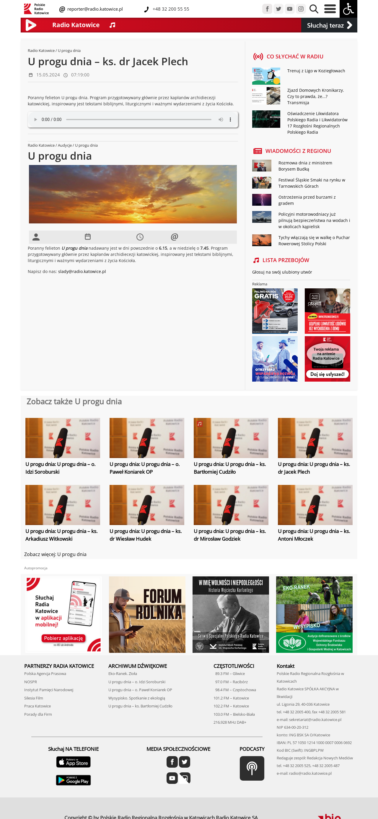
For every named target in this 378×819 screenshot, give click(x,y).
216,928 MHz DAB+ (230, 722)
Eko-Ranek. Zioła (122, 673)
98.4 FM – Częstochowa (235, 689)
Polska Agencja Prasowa (45, 673)
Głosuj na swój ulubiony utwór (282, 272)
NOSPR (30, 681)
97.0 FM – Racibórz (231, 681)
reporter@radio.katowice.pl (94, 9)
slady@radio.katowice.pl (82, 271)
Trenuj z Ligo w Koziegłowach (316, 70)
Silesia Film (33, 698)
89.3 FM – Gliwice (229, 673)
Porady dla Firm (38, 714)
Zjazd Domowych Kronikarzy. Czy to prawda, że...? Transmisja (315, 96)
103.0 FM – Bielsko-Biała (234, 714)
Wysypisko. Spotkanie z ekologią (136, 698)
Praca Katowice (37, 706)
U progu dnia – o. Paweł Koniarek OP (140, 689)
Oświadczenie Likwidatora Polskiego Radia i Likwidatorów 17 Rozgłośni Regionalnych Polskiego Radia (317, 123)
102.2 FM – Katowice (231, 706)
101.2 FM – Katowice (231, 698)
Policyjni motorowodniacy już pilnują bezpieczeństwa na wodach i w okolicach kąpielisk (314, 220)
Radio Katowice (41, 50)
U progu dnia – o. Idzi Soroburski (136, 681)
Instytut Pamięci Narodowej (48, 689)
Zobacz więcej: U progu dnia (55, 554)
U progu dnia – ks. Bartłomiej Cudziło (140, 706)
